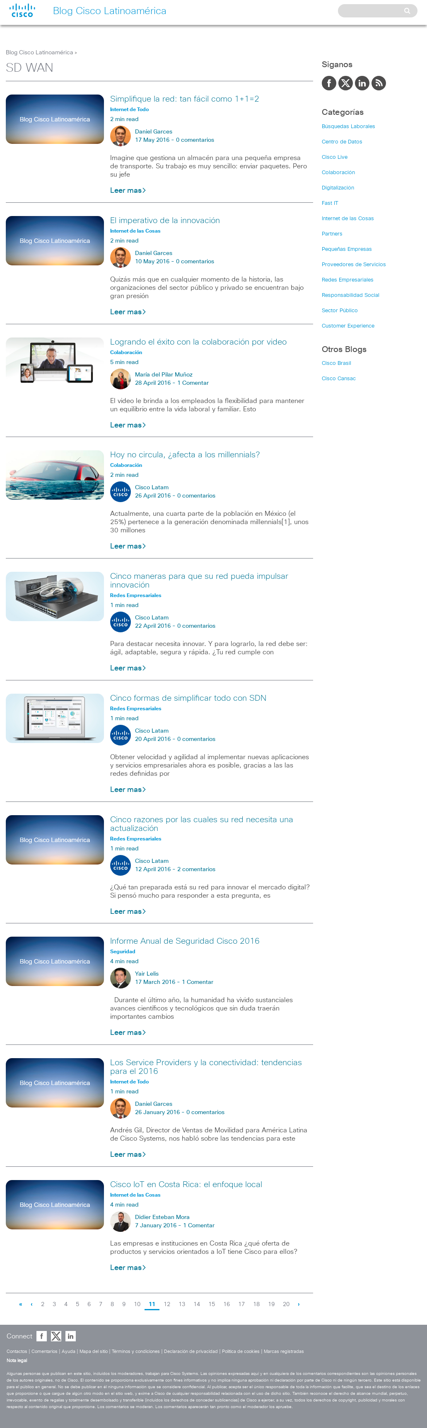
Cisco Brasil (336, 363)
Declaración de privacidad (191, 1351)
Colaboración (338, 172)
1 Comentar (193, 383)
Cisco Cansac (339, 378)
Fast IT (330, 203)
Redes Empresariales (348, 280)
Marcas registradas (284, 1351)
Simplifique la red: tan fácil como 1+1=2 (184, 99)
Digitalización (338, 188)
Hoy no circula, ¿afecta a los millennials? (185, 455)
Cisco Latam (152, 488)
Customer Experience (348, 326)
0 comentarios (195, 140)
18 (256, 1304)
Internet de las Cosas (348, 218)
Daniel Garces (153, 132)
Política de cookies (241, 1351)
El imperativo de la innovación (165, 220)
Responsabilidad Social (350, 295)
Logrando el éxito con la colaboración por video (198, 342)
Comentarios (44, 1351)
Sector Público (340, 310)
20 (286, 1304)
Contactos (17, 1351)
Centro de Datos (342, 142)
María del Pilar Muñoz (164, 375)
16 (226, 1304)
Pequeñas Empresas (347, 249)
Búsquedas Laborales (348, 126)
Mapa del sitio (94, 1351)
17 (241, 1304)
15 (211, 1304)
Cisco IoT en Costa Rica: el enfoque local (186, 1184)
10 (137, 1304)
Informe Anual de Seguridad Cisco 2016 (185, 941)
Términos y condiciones (136, 1351)
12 (167, 1304)
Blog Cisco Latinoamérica (39, 53)
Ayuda (68, 1351)
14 (196, 1304)
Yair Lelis (147, 974)
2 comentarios (196, 869)
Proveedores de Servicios (354, 264)
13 (182, 1304)
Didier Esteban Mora (162, 1217)
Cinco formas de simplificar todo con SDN (188, 698)
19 (271, 1304)
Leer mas (128, 190)
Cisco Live (334, 157)
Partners (332, 234)
